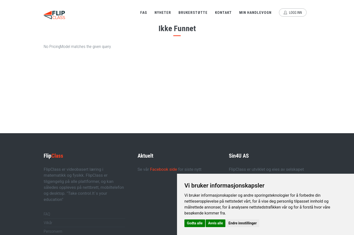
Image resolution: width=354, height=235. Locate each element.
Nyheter (163, 12)
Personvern (53, 231)
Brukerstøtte (193, 12)
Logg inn (293, 13)
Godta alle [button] (195, 223)
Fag (143, 12)
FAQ (47, 214)
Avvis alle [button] (215, 223)
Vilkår (48, 222)
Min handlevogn (255, 12)
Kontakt (223, 12)
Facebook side (163, 169)
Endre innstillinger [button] (243, 223)
